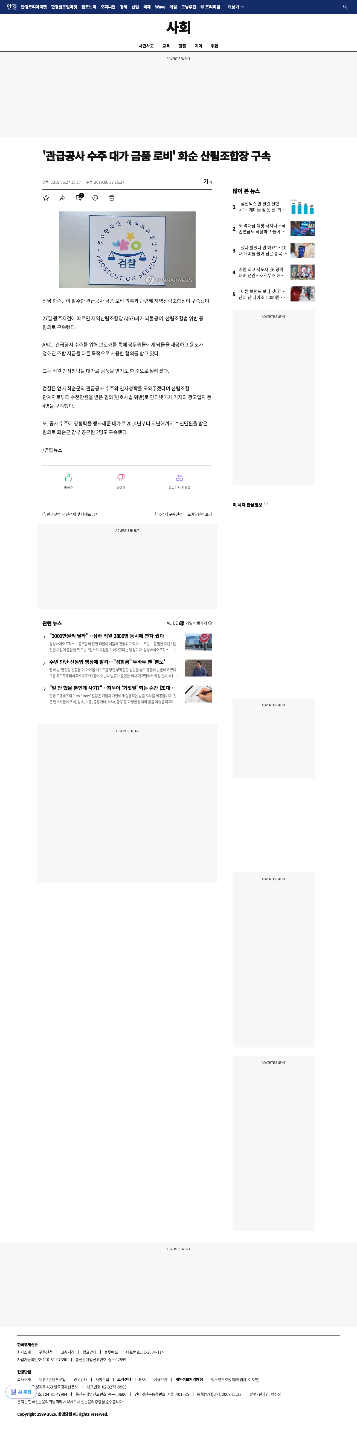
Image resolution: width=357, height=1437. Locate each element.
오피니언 (108, 7)
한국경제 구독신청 (168, 514)
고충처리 (67, 1352)
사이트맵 (102, 1379)
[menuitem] (45, 197)
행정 (182, 46)
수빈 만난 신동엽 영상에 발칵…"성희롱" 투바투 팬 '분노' (107, 661)
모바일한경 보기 (199, 514)
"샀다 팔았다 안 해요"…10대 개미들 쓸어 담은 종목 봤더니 (263, 253)
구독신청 (46, 1352)
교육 (166, 46)
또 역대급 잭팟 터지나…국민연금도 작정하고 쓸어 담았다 (262, 231)
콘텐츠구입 (57, 1379)
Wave (160, 7)
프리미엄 (212, 7)
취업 (214, 46)
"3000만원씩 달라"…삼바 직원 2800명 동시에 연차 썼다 (106, 635)
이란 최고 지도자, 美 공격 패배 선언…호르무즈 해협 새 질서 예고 (262, 275)
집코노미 (88, 7)
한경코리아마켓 (34, 7)
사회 (178, 26)
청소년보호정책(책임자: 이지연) (235, 1379)
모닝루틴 (188, 7)
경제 (123, 7)
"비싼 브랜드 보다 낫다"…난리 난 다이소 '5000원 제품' (262, 297)
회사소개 (24, 1352)
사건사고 (146, 46)
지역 (198, 46)
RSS (142, 1379)
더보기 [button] (233, 6)
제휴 (42, 1379)
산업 (135, 7)
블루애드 (111, 1352)
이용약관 (160, 1379)
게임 (173, 7)
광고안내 (89, 1352)
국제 (147, 7)
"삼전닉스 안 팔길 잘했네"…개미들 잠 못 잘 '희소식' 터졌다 (262, 209)
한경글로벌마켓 (64, 7)
